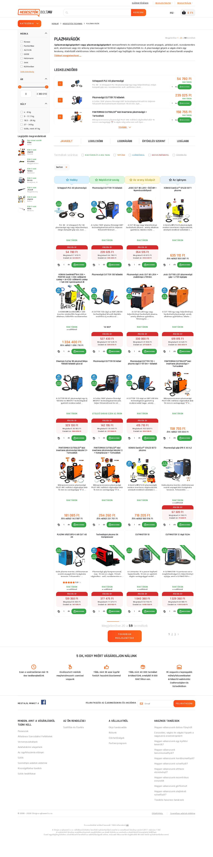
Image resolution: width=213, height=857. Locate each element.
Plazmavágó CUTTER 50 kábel (107, 369)
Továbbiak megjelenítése (125, 655)
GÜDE (26, 54)
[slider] (19, 86)
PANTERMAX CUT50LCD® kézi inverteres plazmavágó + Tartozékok (177, 372)
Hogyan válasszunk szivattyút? (171, 782)
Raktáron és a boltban (97, 155)
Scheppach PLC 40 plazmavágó (72, 188)
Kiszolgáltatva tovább (30, 787)
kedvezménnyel (160, 155)
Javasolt (66, 141)
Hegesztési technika (72, 24)
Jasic (26, 62)
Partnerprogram (117, 762)
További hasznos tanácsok (169, 818)
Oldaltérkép (156, 832)
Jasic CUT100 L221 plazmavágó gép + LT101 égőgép (177, 280)
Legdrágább (124, 141)
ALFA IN (27, 50)
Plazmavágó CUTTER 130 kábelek (107, 280)
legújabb (183, 141)
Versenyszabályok (28, 760)
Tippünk (121, 155)
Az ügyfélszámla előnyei (31, 771)
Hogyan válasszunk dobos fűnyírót (173, 746)
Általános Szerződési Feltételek (35, 755)
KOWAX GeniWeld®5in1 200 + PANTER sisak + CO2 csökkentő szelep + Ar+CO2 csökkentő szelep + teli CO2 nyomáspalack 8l (71, 283)
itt (127, 844)
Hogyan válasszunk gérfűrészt (170, 804)
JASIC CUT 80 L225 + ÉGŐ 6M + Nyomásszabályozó (142, 190)
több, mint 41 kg (32, 128)
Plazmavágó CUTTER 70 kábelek (107, 188)
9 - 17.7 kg (29, 116)
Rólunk (113, 751)
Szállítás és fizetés (73, 746)
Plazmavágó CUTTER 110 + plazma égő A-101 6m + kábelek (142, 371)
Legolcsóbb (95, 141)
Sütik (21, 776)
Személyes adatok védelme (32, 781)
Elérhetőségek (140, 3)
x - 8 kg (27, 112)
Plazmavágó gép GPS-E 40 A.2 (178, 459)
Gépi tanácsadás (118, 746)
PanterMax (29, 46)
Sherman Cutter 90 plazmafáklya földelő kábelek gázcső (72, 372)
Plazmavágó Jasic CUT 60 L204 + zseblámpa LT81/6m (142, 280)
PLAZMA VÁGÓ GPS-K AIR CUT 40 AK (72, 552)
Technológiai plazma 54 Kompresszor (107, 552)
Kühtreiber (29, 66)
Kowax (27, 42)
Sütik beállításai (27, 792)
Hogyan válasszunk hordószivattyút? (174, 777)
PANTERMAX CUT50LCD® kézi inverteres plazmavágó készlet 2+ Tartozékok (72, 462)
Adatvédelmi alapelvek (30, 766)
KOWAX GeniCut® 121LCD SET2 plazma (142, 461)
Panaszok (23, 750)
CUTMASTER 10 (142, 550)
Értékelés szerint (153, 141)
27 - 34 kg (29, 124)
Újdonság (181, 155)
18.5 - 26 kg (29, 120)
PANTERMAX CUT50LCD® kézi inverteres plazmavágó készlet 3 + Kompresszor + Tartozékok (107, 462)
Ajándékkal (138, 155)
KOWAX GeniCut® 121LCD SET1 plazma (177, 190)
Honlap (55, 24)
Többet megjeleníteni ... (68, 55)
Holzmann (29, 58)
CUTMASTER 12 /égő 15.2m (178, 550)
